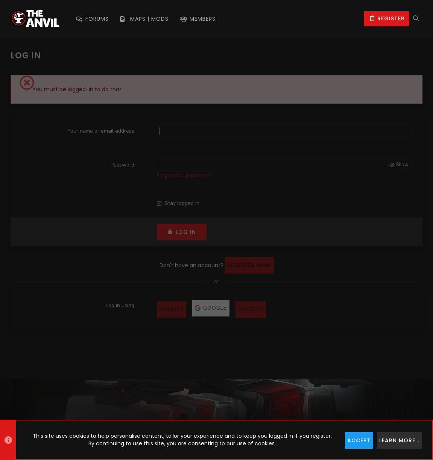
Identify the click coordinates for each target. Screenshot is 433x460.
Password (122, 164)
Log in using (120, 305)
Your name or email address (100, 130)
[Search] (415, 19)
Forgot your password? (184, 175)
